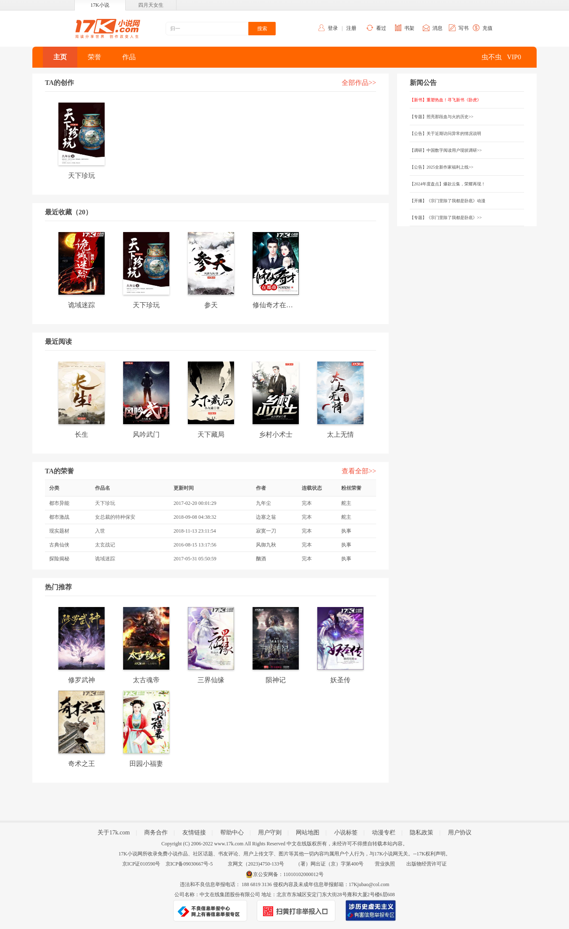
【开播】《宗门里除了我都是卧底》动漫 (447, 200)
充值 (487, 28)
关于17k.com (113, 832)
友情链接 (194, 832)
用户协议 (460, 832)
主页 (60, 57)
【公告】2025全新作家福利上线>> (441, 167)
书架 (409, 28)
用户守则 (270, 832)
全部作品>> (359, 82)
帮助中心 (232, 832)
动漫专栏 (383, 832)
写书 (463, 28)
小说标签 (346, 832)
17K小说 (99, 5)
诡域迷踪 (105, 559)
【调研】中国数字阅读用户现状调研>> (446, 150)
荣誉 (94, 57)
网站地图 (307, 832)
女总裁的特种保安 (115, 517)
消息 (437, 28)
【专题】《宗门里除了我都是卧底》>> (446, 217)
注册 (351, 28)
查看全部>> (359, 471)
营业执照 (385, 864)
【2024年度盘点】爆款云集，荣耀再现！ (447, 184)
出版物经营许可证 (426, 864)
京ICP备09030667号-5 (189, 864)
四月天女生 (150, 5)
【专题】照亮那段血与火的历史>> (441, 116)
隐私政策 (421, 832)
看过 (381, 28)
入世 (100, 531)
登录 (333, 28)
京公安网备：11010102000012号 (288, 874)
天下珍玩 (105, 503)
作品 (129, 57)
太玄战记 (105, 545)
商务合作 (156, 832)
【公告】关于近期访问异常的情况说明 (445, 133)
